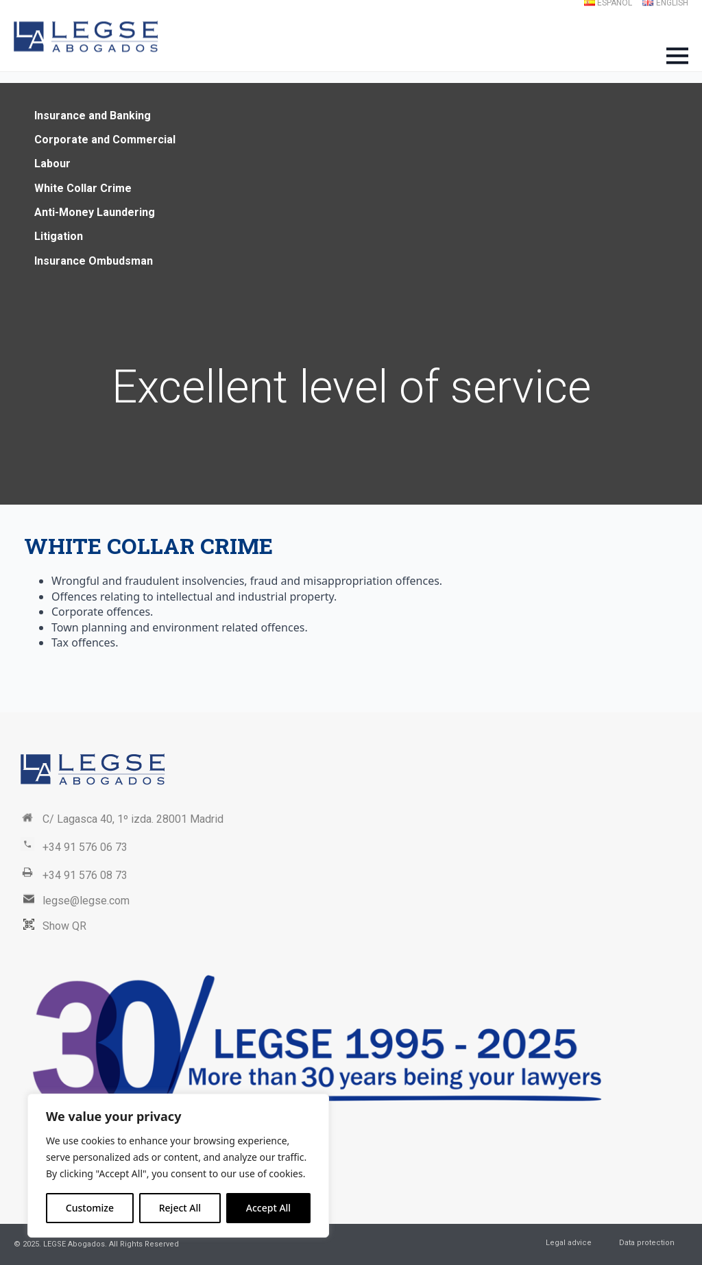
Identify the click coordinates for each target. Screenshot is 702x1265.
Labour (52, 163)
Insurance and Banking (92, 115)
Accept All (268, 1207)
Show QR (64, 925)
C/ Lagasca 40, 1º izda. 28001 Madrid (133, 819)
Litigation (58, 236)
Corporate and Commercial (105, 139)
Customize (90, 1207)
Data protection (647, 1242)
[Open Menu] (677, 56)
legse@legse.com (86, 900)
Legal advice (569, 1242)
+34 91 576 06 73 (85, 847)
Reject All (180, 1207)
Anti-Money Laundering (94, 212)
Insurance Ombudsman (93, 260)
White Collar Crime (83, 188)
